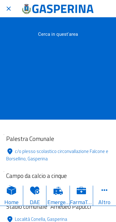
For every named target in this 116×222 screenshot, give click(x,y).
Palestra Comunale (30, 138)
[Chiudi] (8, 8)
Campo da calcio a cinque (36, 175)
